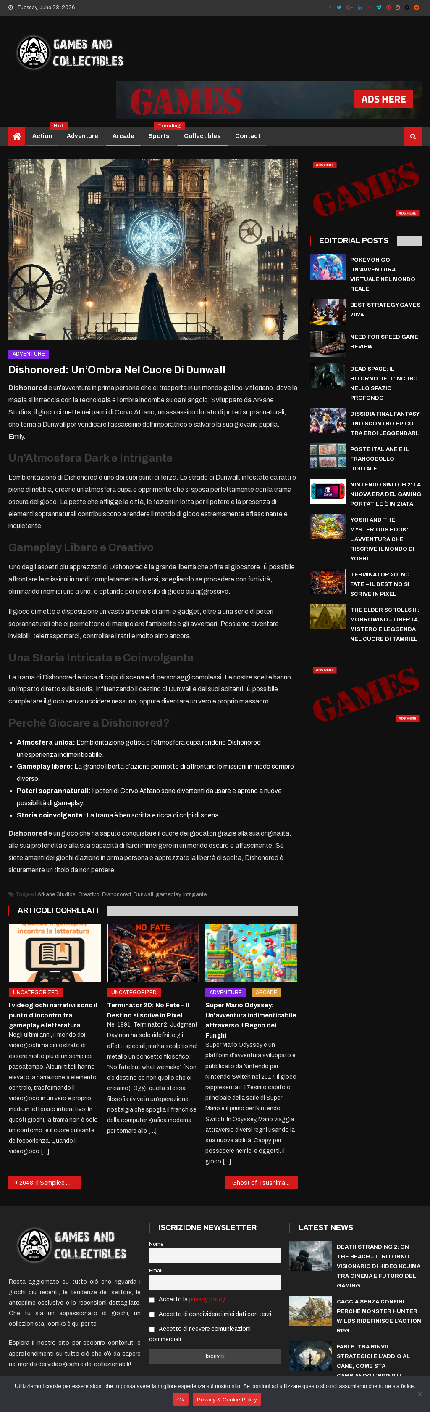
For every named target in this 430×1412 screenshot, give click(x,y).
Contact (247, 136)
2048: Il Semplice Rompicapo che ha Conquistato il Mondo (50, 1183)
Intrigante (195, 894)
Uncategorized (35, 992)
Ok (180, 1399)
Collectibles (202, 136)
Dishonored (116, 894)
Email (156, 1271)
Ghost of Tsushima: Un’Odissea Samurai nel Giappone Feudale (265, 1183)
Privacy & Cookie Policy (227, 1399)
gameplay (168, 894)
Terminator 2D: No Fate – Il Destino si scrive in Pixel (380, 584)
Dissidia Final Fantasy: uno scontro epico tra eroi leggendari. (385, 423)
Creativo (89, 894)
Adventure (82, 136)
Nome (156, 1244)
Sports (162, 133)
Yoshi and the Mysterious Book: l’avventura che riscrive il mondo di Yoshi (382, 539)
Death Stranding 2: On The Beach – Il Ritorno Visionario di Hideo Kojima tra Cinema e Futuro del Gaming (378, 1266)
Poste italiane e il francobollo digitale (379, 459)
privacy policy (207, 1299)
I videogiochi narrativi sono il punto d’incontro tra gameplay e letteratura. (53, 1015)
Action (45, 133)
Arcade (123, 136)
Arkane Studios (56, 894)
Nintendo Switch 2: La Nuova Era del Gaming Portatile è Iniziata (385, 494)
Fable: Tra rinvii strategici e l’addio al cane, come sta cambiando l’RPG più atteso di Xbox (373, 1366)
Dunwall (143, 894)
